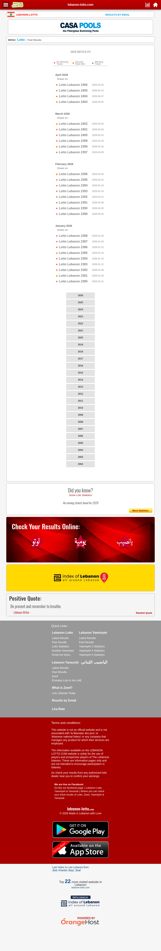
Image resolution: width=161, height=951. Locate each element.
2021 (80, 330)
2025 (80, 302)
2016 (80, 365)
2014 (80, 379)
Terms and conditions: (66, 722)
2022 (80, 323)
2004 (80, 450)
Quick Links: (59, 626)
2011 (80, 401)
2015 (80, 372)
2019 (80, 344)
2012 (80, 394)
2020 (80, 337)
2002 (80, 464)
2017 (80, 358)
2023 (80, 316)
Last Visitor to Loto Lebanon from (70, 869)
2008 (80, 422)
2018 (80, 351)
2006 (80, 436)
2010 (80, 408)
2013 (80, 386)
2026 (80, 295)
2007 (80, 429)
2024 (80, 309)
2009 (80, 415)
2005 (80, 443)
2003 (80, 457)
